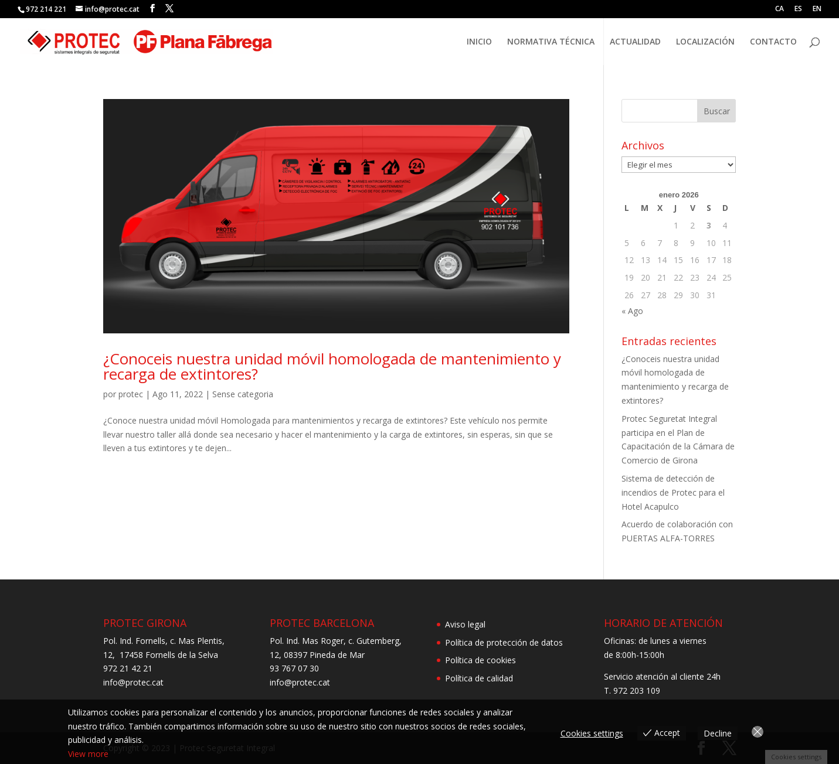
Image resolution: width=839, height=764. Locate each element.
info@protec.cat (133, 682)
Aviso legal (465, 624)
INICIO (479, 42)
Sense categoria (242, 394)
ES (798, 9)
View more (88, 753)
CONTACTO (773, 42)
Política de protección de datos (504, 642)
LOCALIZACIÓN (705, 42)
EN (817, 9)
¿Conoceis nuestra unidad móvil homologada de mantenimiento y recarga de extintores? (332, 366)
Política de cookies (480, 660)
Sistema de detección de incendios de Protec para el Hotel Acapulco (673, 492)
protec (130, 394)
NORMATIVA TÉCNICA (551, 42)
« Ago (632, 310)
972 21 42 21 (127, 668)
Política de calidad (479, 678)
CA (779, 9)
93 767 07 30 (294, 668)
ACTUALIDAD (635, 42)
